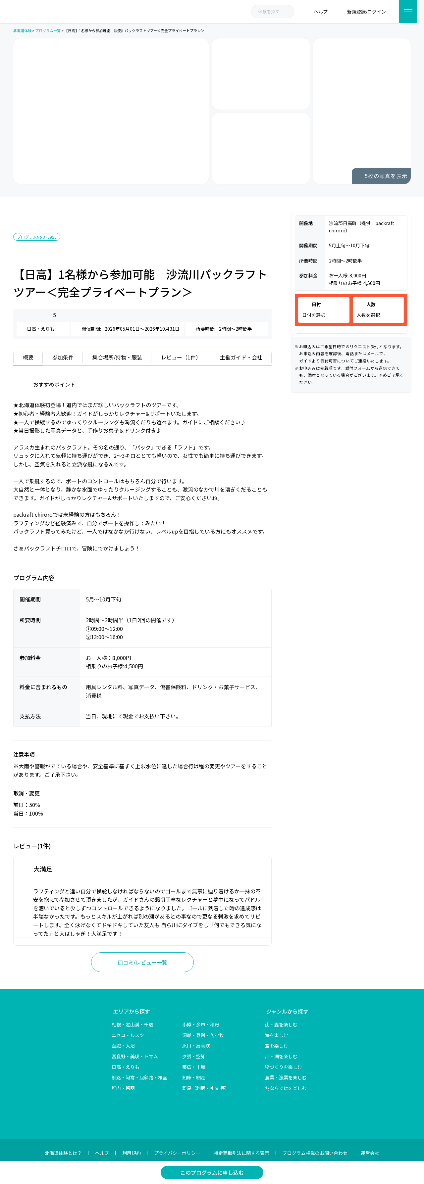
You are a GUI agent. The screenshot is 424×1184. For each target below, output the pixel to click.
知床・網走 (193, 1077)
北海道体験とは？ (63, 1153)
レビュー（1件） (181, 357)
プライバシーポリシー (177, 1153)
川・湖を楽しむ (281, 1056)
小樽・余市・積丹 (200, 1024)
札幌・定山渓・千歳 (132, 1024)
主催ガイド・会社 (241, 357)
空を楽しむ (276, 1045)
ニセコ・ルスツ (128, 1035)
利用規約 (131, 1153)
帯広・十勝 (193, 1067)
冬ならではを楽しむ (286, 1088)
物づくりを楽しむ (283, 1067)
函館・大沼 (123, 1045)
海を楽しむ (276, 1035)
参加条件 (63, 357)
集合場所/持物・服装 (117, 357)
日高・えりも (125, 1067)
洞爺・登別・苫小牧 (203, 1035)
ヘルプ (102, 1153)
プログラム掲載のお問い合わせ (315, 1153)
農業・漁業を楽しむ (286, 1077)
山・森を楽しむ (281, 1024)
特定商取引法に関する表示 (241, 1153)
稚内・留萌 (123, 1088)
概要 (28, 357)
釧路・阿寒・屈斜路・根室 (139, 1077)
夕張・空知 (193, 1056)
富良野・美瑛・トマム (135, 1056)
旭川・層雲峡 (196, 1045)
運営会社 (370, 1153)
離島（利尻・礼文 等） (206, 1088)
